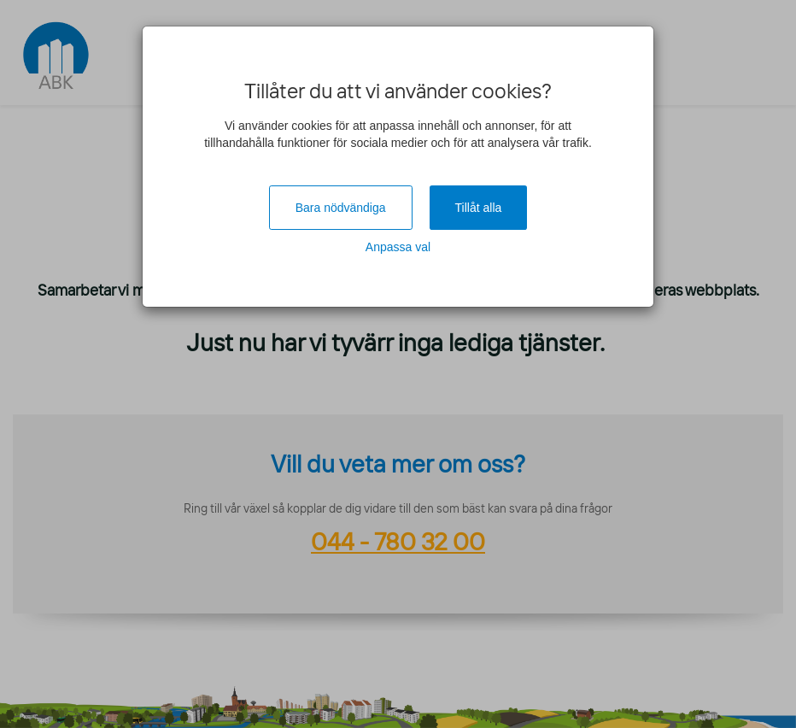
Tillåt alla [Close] (478, 207)
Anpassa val (398, 247)
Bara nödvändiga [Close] (341, 207)
